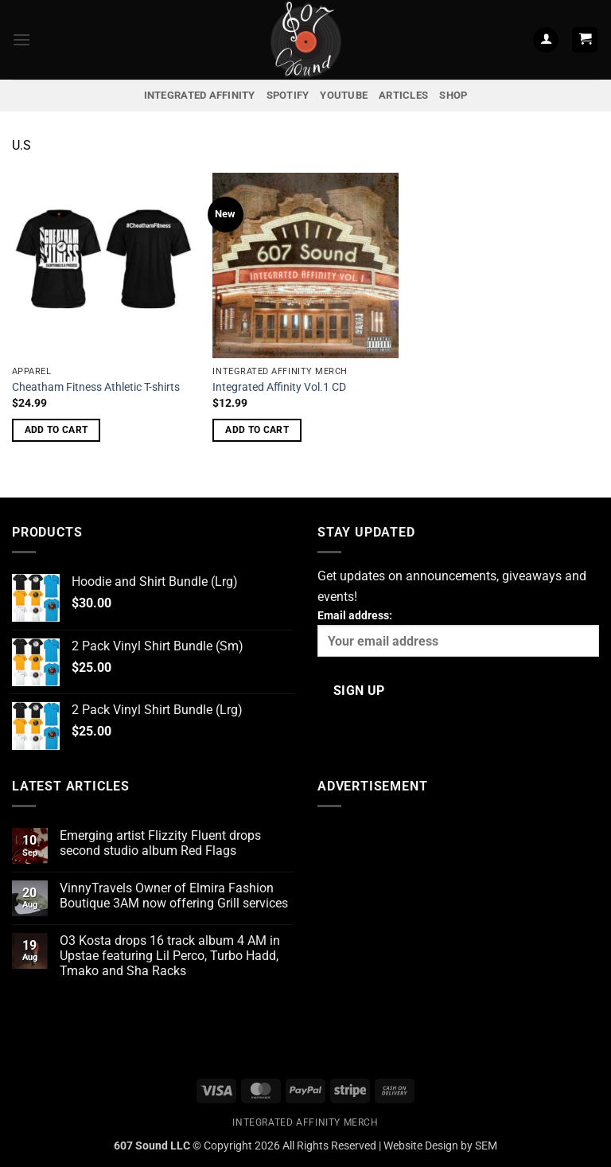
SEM (486, 1146)
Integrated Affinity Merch (305, 1122)
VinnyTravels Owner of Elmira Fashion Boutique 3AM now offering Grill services (174, 895)
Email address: (458, 633)
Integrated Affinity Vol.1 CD (279, 387)
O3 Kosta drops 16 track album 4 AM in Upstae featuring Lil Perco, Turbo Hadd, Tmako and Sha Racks (170, 955)
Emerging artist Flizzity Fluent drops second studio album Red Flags (160, 843)
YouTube (344, 95)
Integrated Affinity (199, 95)
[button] (21, 39)
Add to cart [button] (56, 429)
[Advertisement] (458, 931)
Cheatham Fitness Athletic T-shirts (96, 387)
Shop (453, 95)
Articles (403, 95)
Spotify (288, 95)
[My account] (545, 40)
